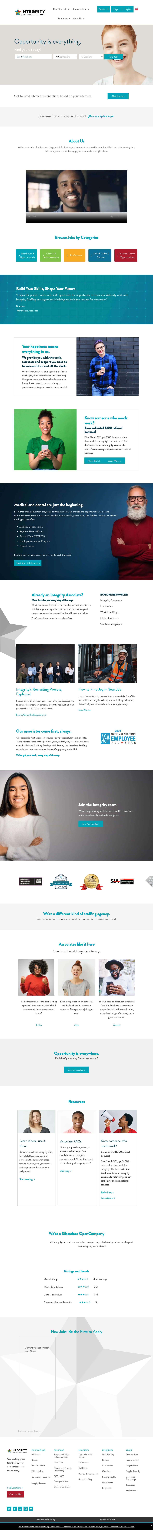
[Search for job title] (33, 56)
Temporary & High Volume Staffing (61, 1455)
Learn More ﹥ (108, 1198)
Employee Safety (61, 1481)
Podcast (105, 1459)
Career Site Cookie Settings (45, 1519)
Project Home (131, 1490)
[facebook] (15, 1509)
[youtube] (31, 1509)
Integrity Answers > (111, 600)
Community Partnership (131, 1478)
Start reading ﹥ (27, 1179)
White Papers (107, 1482)
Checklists (106, 1471)
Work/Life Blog (108, 1454)
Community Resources (41, 1476)
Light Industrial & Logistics (85, 1455)
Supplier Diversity (133, 1471)
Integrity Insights (109, 1476)
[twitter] (20, 1509)
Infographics (107, 1488)
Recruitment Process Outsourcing (62, 1469)
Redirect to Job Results (29, 1431)
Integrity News (132, 1465)
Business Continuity (62, 1486)
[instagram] (26, 1509)
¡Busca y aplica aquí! (101, 116)
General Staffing (85, 1479)
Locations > (106, 606)
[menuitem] (61, 8)
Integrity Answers (39, 1483)
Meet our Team (132, 1454)
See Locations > (15, 1488)
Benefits (35, 1459)
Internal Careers (132, 1459)
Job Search (36, 1454)
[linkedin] (9, 1509)
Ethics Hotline (37, 1471)
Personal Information (107, 1519)
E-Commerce (83, 1462)
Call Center (83, 1468)
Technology (130, 1484)
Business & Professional (88, 1473)
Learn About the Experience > (31, 715)
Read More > (84, 710)
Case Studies (107, 1465)
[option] (31, 881)
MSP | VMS (59, 1476)
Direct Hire (58, 1462)
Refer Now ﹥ (108, 1192)
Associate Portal (38, 1465)
